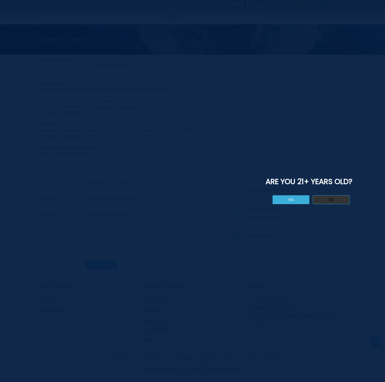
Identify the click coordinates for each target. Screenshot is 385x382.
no (331, 199)
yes (291, 199)
